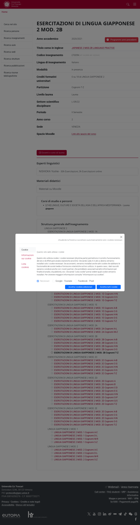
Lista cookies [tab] (25, 265)
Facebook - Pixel (86, 281)
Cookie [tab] (24, 249)
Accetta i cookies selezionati (80, 287)
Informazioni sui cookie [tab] (27, 257)
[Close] (121, 237)
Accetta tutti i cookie (108, 287)
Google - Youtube (64, 281)
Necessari (44, 281)
